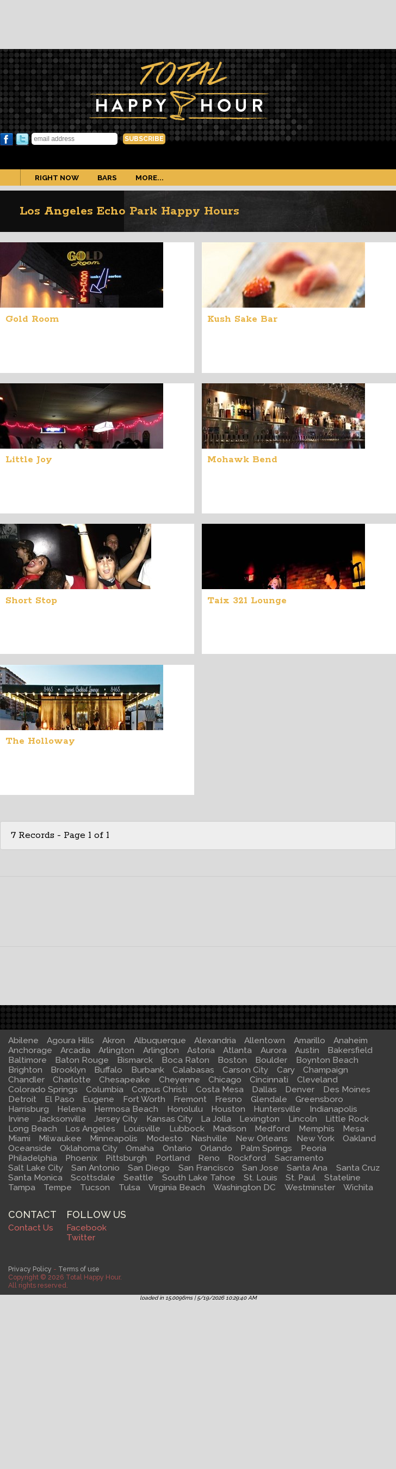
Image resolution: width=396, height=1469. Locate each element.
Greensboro (319, 1099)
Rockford (247, 1158)
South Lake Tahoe (199, 1178)
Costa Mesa (220, 1089)
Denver (299, 1089)
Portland (173, 1158)
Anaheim (350, 1040)
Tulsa (129, 1187)
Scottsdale (93, 1178)
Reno (209, 1158)
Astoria (201, 1050)
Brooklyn (68, 1070)
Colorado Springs (43, 1089)
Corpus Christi (159, 1089)
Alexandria (215, 1040)
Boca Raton (185, 1060)
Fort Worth (144, 1099)
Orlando (216, 1148)
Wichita (358, 1187)
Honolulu (185, 1109)
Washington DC (244, 1187)
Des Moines (346, 1089)
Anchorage (30, 1050)
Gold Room (32, 319)
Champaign (325, 1070)
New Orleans (262, 1138)
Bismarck (135, 1060)
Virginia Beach (176, 1187)
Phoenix (81, 1158)
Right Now (57, 177)
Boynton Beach (327, 1060)
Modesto (164, 1138)
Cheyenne (179, 1080)
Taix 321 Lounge (247, 601)
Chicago (225, 1080)
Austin (307, 1050)
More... (149, 177)
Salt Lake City (35, 1168)
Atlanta (237, 1050)
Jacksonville (62, 1119)
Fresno (228, 1099)
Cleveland (317, 1080)
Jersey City (116, 1119)
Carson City (245, 1070)
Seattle (138, 1178)
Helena (71, 1109)
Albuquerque (160, 1040)
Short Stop (31, 601)
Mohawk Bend (242, 460)
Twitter (22, 139)
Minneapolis (114, 1138)
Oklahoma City (88, 1148)
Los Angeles (90, 1129)
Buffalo (108, 1070)
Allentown (264, 1040)
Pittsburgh (126, 1158)
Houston (228, 1109)
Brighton (25, 1070)
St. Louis (260, 1178)
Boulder (271, 1060)
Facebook (6, 139)
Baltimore (27, 1060)
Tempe (58, 1187)
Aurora (274, 1050)
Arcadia (75, 1050)
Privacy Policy (30, 1269)
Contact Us (30, 1228)
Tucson (95, 1187)
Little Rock (347, 1119)
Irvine (18, 1119)
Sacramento (299, 1158)
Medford (272, 1129)
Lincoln (302, 1119)
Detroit (22, 1099)
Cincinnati (269, 1080)
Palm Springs (266, 1148)
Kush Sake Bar (242, 319)
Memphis (317, 1129)
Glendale (269, 1099)
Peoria (313, 1148)
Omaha (140, 1148)
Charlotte (72, 1080)
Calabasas (193, 1070)
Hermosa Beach (126, 1109)
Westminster (309, 1187)
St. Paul (300, 1178)
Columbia (104, 1089)
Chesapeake (124, 1080)
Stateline (342, 1178)
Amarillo (309, 1040)
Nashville (209, 1138)
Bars (107, 177)
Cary (286, 1070)
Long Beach (32, 1129)
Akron (113, 1040)
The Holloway (40, 741)
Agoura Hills (70, 1040)
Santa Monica (35, 1178)
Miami (19, 1138)
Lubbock (187, 1129)
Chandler (26, 1080)
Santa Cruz (358, 1168)
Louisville (141, 1129)
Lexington (259, 1119)
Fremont (190, 1099)
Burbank (147, 1070)
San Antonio (95, 1168)
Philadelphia (32, 1158)
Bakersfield (350, 1050)
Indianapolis (333, 1109)
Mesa (353, 1129)
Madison (229, 1129)
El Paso (60, 1099)
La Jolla (216, 1119)
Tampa (21, 1187)
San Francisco (206, 1168)
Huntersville (277, 1109)
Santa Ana (307, 1168)
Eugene (98, 1099)
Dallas (264, 1089)
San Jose (260, 1168)
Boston (232, 1060)
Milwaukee (60, 1138)
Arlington (116, 1050)
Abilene (23, 1040)
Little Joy (28, 460)
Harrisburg (28, 1109)
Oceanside (30, 1148)
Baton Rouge (82, 1060)
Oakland (359, 1138)
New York (315, 1138)
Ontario (177, 1148)
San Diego (149, 1168)
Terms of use (79, 1269)
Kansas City (169, 1119)
